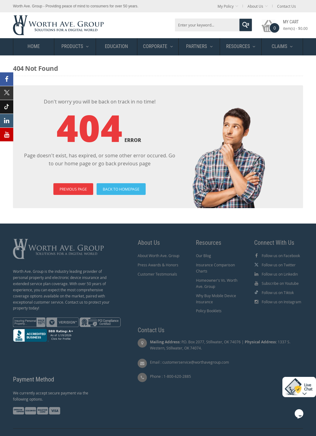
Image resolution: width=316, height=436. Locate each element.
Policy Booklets (209, 310)
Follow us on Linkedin (280, 274)
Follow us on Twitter (279, 264)
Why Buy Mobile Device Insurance (216, 298)
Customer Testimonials (157, 274)
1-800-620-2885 (177, 376)
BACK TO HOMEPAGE (121, 189)
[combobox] (213, 24)
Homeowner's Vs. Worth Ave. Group (216, 283)
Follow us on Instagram (281, 301)
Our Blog (203, 255)
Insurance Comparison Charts (215, 267)
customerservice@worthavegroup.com (195, 362)
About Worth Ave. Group (158, 255)
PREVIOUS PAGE (73, 189)
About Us (255, 6)
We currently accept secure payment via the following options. (50, 396)
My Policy (226, 6)
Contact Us (286, 6)
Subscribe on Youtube (280, 283)
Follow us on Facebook (281, 255)
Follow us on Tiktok (278, 292)
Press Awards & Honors (158, 264)
